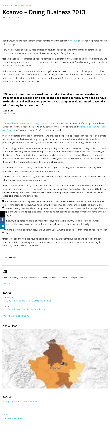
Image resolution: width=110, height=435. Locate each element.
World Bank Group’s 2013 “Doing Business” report (31, 123)
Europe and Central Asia (12, 418)
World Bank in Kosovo (15, 315)
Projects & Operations (24, 5)
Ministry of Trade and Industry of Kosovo (20, 401)
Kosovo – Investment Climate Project (25, 309)
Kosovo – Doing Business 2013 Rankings (26, 300)
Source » (6, 283)
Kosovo (73, 40)
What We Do (7, 5)
